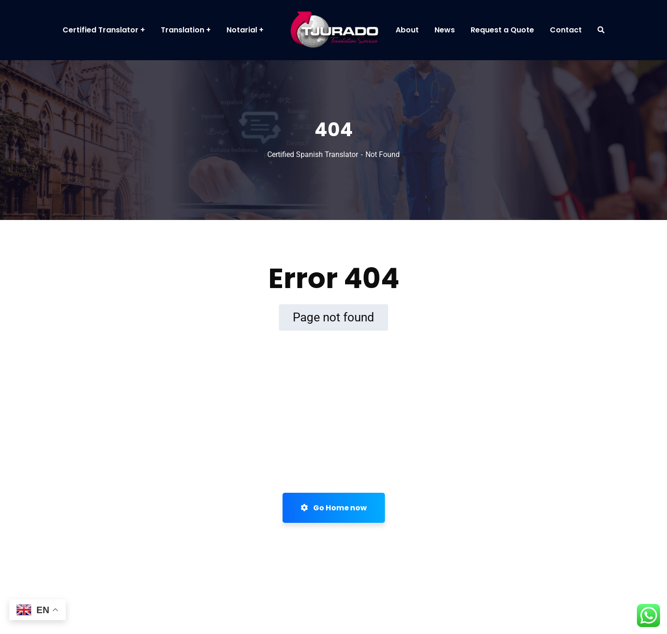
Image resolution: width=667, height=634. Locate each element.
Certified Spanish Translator (312, 154)
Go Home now (334, 507)
